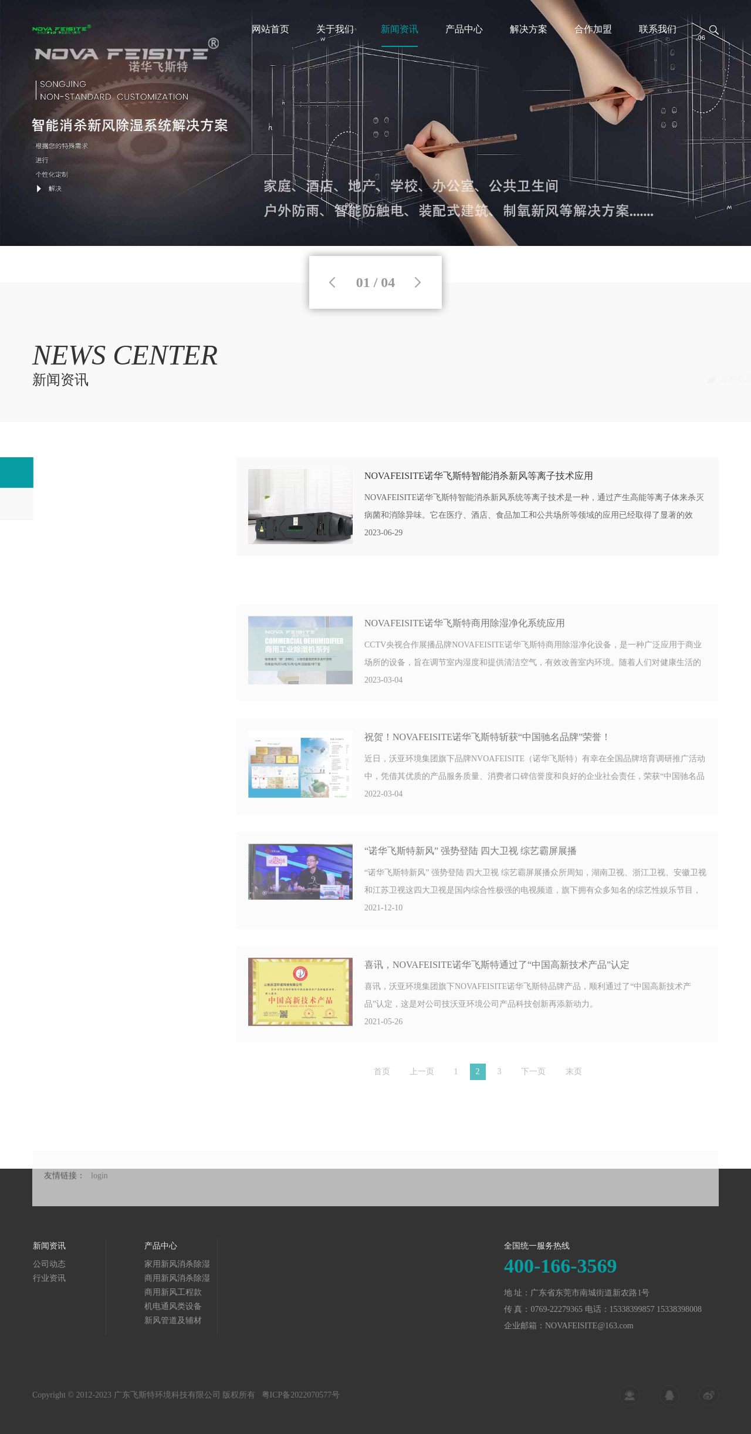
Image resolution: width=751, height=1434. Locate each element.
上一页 (422, 1076)
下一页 (533, 1076)
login (99, 1192)
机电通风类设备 (69, 1306)
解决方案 (528, 29)
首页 (627, 379)
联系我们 (657, 29)
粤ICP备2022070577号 (301, 1400)
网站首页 (270, 29)
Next (417, 282)
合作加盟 (593, 29)
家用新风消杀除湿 (73, 1264)
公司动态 (702, 379)
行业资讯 (60, 503)
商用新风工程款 (69, 1292)
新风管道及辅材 (69, 1320)
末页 (574, 1076)
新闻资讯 (399, 29)
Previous (332, 282)
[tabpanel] (375, 123)
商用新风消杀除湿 (73, 1278)
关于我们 (335, 29)
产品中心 (464, 29)
